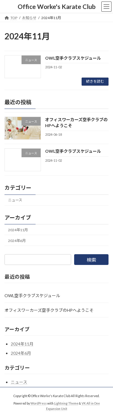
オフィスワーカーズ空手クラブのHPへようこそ (49, 310)
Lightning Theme (66, 403)
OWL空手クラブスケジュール (73, 58)
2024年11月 (18, 229)
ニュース (15, 200)
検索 (91, 260)
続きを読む (95, 81)
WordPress (38, 403)
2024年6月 (17, 240)
